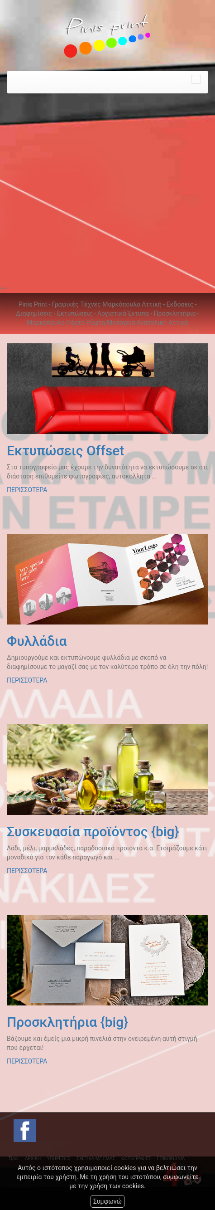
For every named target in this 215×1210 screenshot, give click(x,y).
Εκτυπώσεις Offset (65, 451)
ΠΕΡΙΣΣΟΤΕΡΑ (27, 489)
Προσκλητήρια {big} (67, 1022)
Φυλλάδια (37, 641)
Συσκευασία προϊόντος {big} (93, 831)
